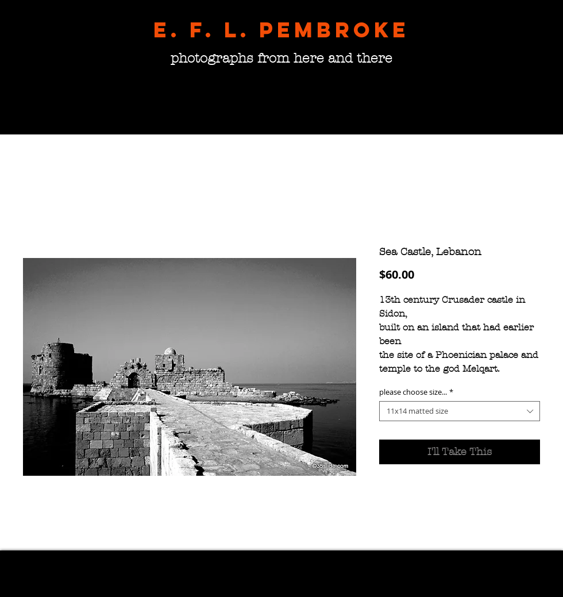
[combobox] (459, 411)
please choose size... (416, 392)
